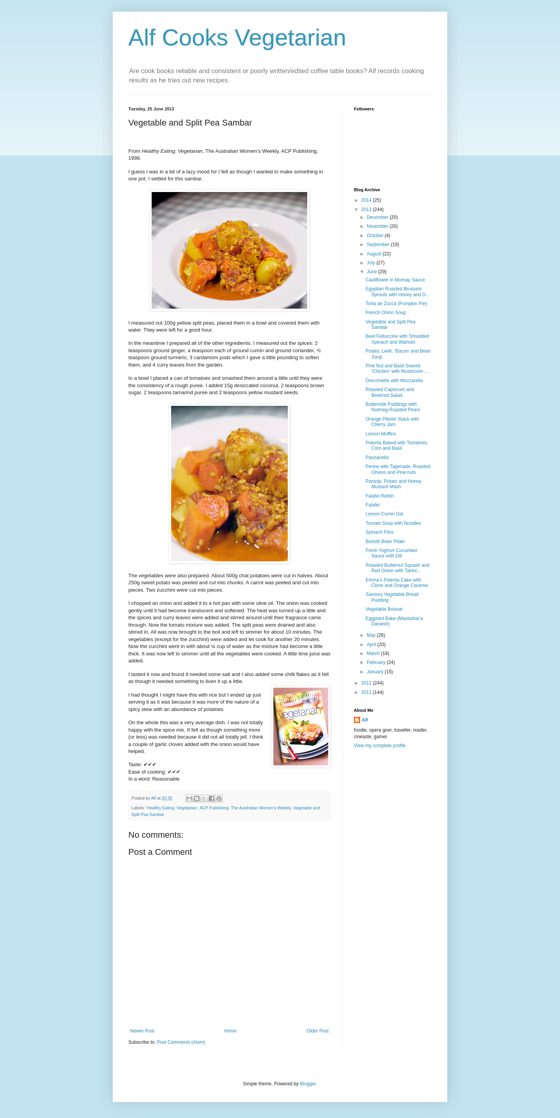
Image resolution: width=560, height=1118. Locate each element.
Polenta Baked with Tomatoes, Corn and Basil (397, 445)
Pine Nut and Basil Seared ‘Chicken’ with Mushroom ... (397, 368)
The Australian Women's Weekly (261, 807)
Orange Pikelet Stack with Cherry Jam (392, 421)
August (375, 254)
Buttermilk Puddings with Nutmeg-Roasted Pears (393, 407)
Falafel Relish (380, 496)
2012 (367, 683)
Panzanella (377, 457)
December (378, 217)
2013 (367, 209)
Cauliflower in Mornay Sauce (395, 280)
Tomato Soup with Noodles (393, 523)
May (372, 635)
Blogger (308, 1084)
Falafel (373, 505)
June (372, 271)
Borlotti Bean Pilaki (385, 541)
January (376, 671)
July (371, 263)
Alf (365, 720)
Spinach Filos (380, 532)
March (374, 653)
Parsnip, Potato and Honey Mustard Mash (393, 484)
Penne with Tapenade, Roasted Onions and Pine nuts (398, 469)
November (378, 226)
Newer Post (142, 1031)
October (376, 235)
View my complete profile (380, 745)
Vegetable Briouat (384, 609)
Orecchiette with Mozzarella (394, 380)
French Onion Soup (386, 312)
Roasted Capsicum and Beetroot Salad (390, 392)
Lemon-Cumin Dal (384, 514)
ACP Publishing (214, 807)
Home (230, 1031)
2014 (367, 200)
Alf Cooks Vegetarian (237, 37)
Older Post (317, 1031)
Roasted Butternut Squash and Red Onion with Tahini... (397, 567)
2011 (367, 692)
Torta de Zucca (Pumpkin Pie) (396, 303)
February (377, 662)
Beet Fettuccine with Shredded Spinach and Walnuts (397, 339)
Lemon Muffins (381, 434)
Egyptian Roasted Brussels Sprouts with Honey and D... (397, 291)
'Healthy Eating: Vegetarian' (172, 807)
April (372, 644)
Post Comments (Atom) (181, 1042)
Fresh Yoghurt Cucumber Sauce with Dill (391, 553)
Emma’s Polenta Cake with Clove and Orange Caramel (397, 582)
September (379, 244)
